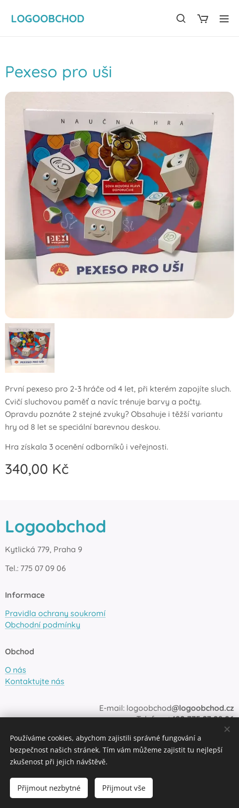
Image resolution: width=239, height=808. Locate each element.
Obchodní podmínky (42, 625)
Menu (224, 18)
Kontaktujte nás (34, 681)
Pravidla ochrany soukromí (55, 613)
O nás (15, 670)
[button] (181, 18)
